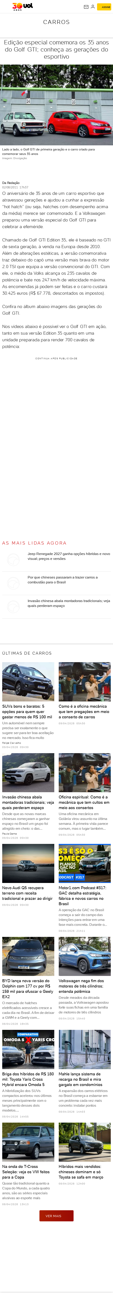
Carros (56, 22)
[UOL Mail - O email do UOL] (86, 7)
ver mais (56, 1215)
